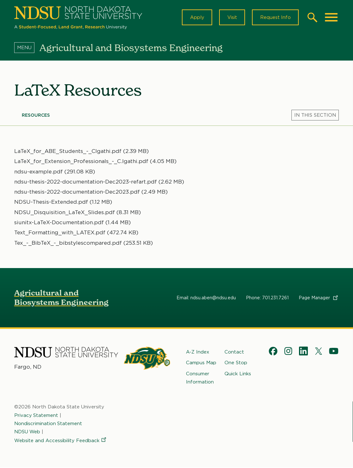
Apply (196, 17)
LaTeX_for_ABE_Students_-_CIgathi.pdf (68, 152)
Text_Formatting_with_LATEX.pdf (59, 233)
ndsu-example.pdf (38, 172)
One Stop (235, 363)
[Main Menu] (331, 17)
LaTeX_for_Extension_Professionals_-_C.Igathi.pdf (81, 162)
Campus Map (201, 363)
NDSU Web (27, 432)
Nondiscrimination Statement (48, 424)
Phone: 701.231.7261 (267, 298)
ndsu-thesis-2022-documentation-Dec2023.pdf (77, 192)
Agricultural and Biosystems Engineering (61, 298)
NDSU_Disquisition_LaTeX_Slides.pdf (64, 213)
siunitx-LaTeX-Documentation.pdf (59, 223)
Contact (234, 352)
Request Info (275, 17)
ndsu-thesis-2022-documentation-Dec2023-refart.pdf (85, 182)
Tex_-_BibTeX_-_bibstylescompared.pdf (68, 243)
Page (319, 298)
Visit (231, 17)
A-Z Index (197, 352)
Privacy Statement (36, 415)
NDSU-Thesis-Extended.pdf (51, 202)
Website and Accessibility (60, 441)
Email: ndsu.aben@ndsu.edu (206, 298)
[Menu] (26, 48)
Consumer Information (200, 378)
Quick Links (237, 374)
